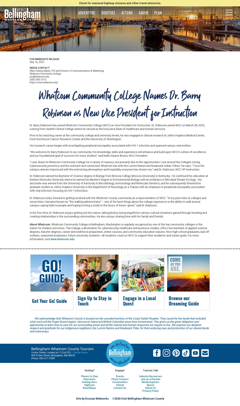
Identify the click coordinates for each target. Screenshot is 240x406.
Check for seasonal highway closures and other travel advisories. (120, 3)
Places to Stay (89, 376)
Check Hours (80, 352)
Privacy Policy (150, 390)
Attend (120, 385)
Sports (150, 385)
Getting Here (89, 382)
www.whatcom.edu (62, 239)
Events (120, 376)
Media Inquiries (150, 382)
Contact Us (120, 388)
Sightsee (89, 385)
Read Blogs (89, 388)
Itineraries (89, 379)
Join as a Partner (151, 379)
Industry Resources (150, 376)
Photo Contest (119, 379)
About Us (150, 388)
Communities (120, 382)
